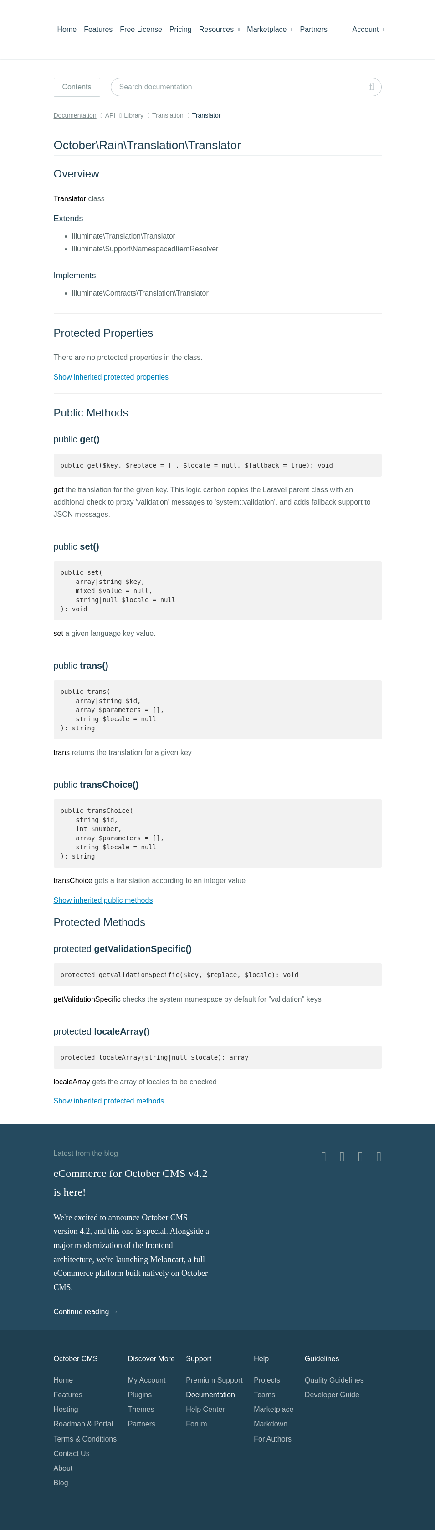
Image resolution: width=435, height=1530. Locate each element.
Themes (141, 1409)
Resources (219, 29)
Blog (61, 1483)
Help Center (205, 1409)
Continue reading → (86, 1312)
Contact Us (72, 1453)
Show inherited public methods (103, 900)
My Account (147, 1380)
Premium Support (214, 1380)
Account (369, 29)
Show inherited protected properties (111, 377)
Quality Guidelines (334, 1380)
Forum (196, 1424)
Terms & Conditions (85, 1439)
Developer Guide (332, 1395)
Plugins (140, 1395)
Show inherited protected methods (109, 1101)
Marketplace (269, 29)
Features (98, 29)
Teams (264, 1395)
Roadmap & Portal (83, 1424)
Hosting (66, 1409)
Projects (267, 1380)
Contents (77, 87)
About (63, 1468)
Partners (314, 29)
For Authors (273, 1439)
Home (67, 29)
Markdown (270, 1424)
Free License (141, 29)
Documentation (75, 115)
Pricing (180, 29)
